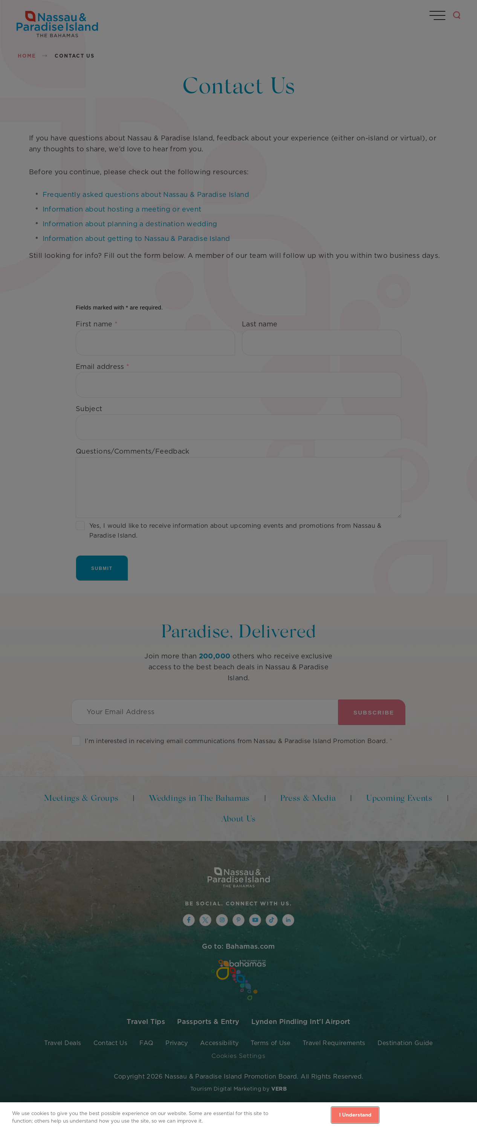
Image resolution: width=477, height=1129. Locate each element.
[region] (238, 1115)
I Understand (355, 1115)
